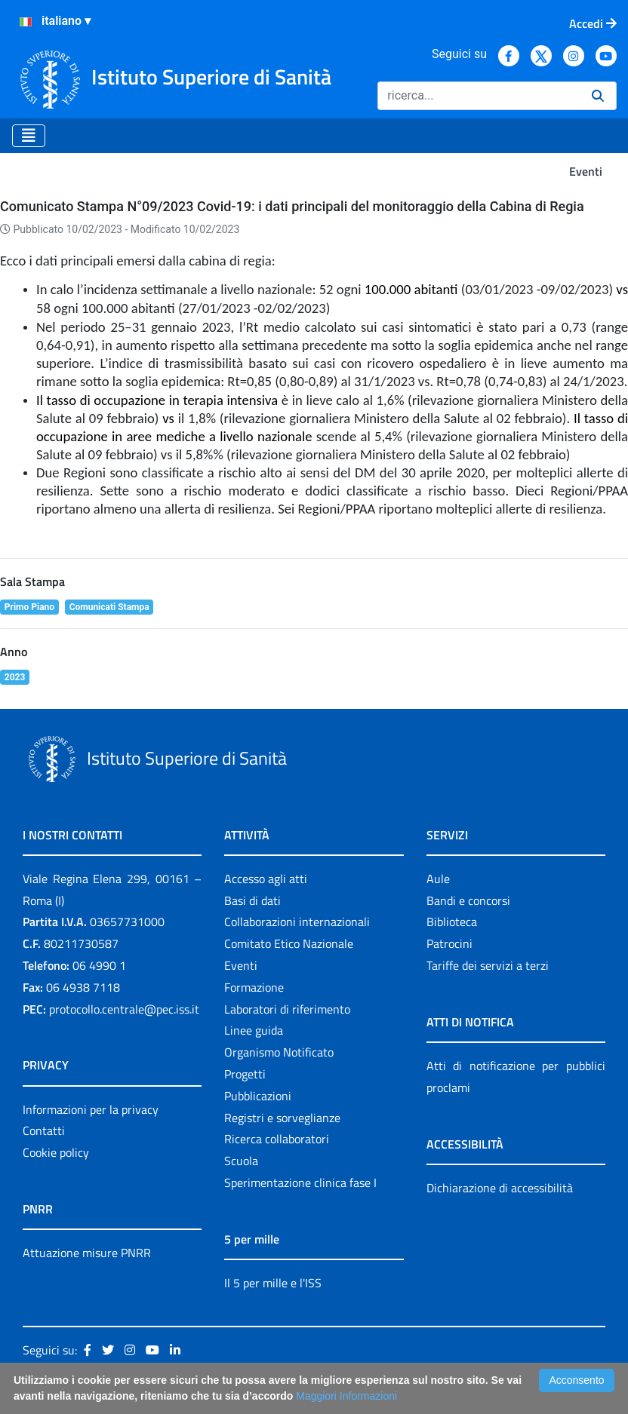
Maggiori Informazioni (346, 1396)
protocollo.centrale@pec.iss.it (124, 1009)
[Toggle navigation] (28, 135)
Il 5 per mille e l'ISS (273, 1283)
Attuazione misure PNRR (87, 1253)
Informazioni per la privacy (91, 1109)
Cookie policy (56, 1152)
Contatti (44, 1130)
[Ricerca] (478, 95)
